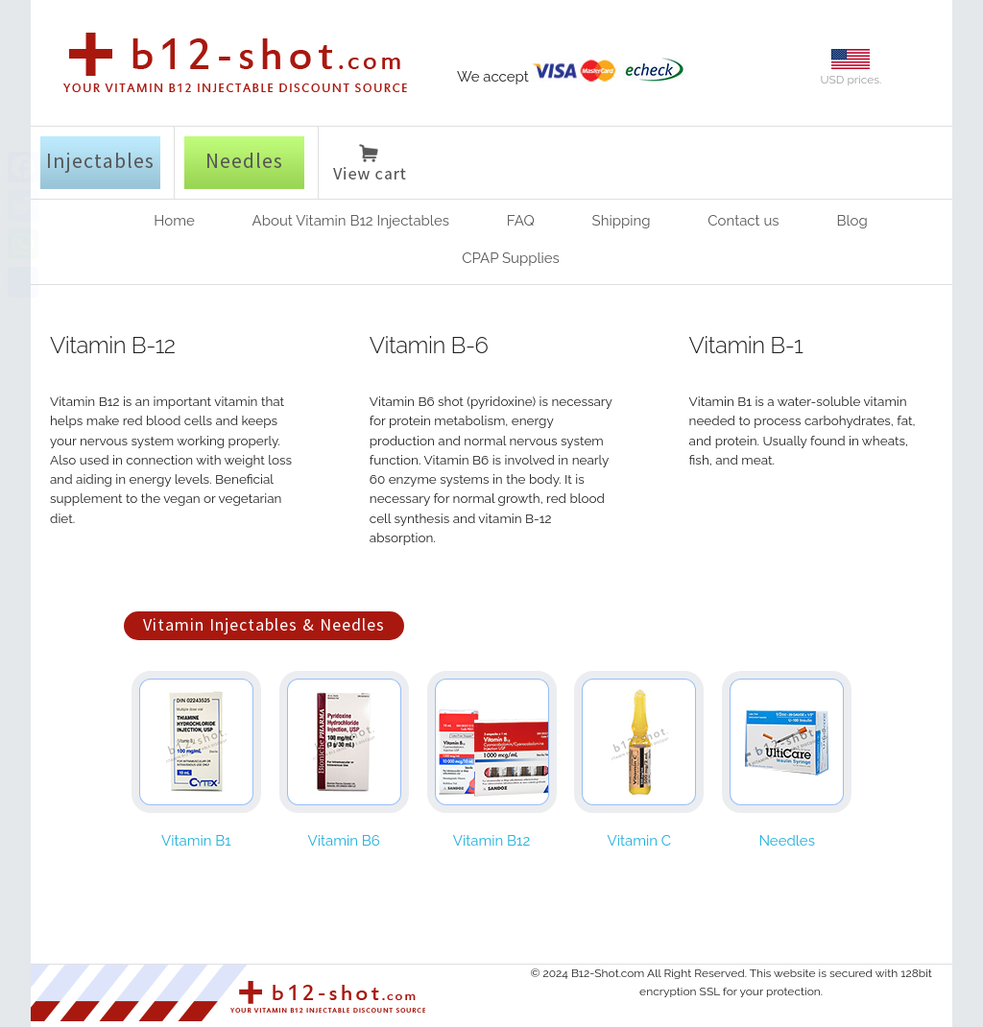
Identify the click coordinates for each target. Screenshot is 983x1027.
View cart (369, 165)
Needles (244, 160)
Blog (851, 220)
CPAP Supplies (511, 258)
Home (174, 220)
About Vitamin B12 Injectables (350, 220)
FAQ (521, 220)
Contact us (743, 220)
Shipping (621, 220)
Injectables (100, 160)
